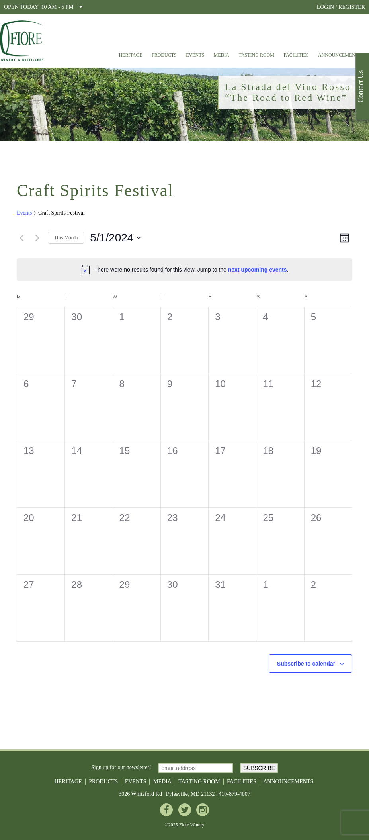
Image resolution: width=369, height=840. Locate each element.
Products (164, 55)
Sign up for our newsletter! (121, 768)
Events (195, 55)
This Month (66, 238)
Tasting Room (256, 55)
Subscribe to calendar (306, 663)
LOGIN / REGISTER (341, 7)
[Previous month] (21, 238)
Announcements (339, 55)
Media (221, 55)
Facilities (295, 55)
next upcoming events (257, 269)
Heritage (130, 55)
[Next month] (37, 238)
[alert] (184, 269)
